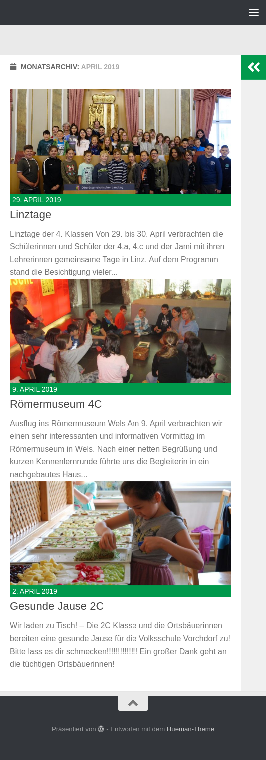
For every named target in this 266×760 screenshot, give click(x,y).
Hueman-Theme (190, 729)
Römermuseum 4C (56, 404)
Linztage (30, 214)
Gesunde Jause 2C (57, 606)
